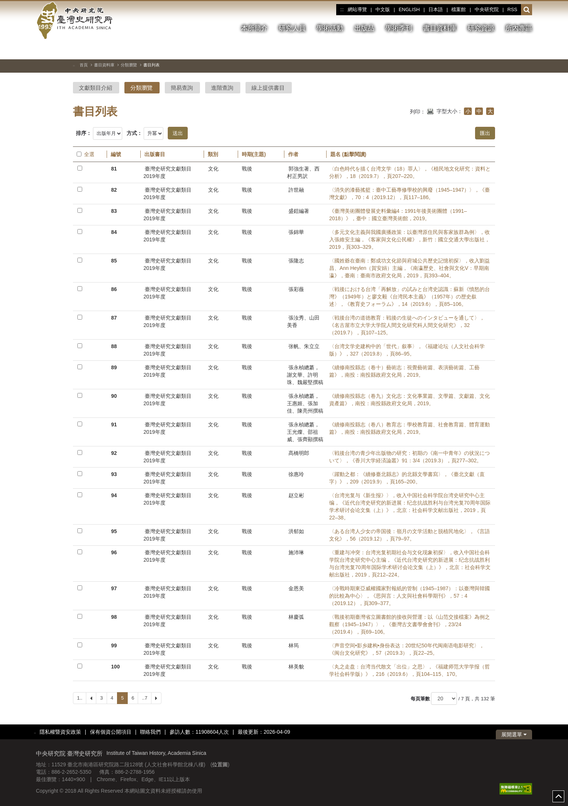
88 (114, 346)
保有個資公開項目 (110, 732)
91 (114, 424)
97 (114, 588)
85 (114, 261)
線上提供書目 (268, 88)
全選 (85, 154)
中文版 (382, 9)
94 (114, 495)
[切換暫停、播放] (499, 49)
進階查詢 (222, 88)
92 (114, 453)
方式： (134, 133)
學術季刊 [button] (398, 28)
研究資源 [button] (481, 28)
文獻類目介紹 (95, 88)
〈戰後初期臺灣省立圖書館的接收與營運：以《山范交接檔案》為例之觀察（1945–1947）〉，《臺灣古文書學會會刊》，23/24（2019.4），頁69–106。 (409, 624)
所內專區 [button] (518, 28)
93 (114, 474)
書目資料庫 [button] (440, 28)
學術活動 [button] (330, 28)
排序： (83, 133)
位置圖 (220, 764)
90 (114, 396)
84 (114, 232)
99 (114, 645)
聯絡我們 (150, 732)
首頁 (84, 65)
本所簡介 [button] (254, 28)
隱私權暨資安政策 (60, 732)
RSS (512, 9)
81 (114, 169)
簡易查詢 (182, 88)
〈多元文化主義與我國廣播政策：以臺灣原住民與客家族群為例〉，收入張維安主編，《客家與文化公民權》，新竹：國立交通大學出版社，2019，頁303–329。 (409, 239)
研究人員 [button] (292, 28)
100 (115, 667)
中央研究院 (487, 9)
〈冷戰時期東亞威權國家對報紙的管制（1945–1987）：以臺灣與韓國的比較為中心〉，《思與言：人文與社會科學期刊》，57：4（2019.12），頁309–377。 (409, 595)
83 (114, 211)
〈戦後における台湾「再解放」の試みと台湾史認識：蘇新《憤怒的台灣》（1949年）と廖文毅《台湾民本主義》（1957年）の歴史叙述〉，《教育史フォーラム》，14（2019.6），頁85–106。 (409, 296)
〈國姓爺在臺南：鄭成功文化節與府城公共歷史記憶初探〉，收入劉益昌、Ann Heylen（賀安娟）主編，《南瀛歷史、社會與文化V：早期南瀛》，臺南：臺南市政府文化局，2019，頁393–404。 (409, 268)
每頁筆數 (420, 698)
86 (114, 289)
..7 (144, 698)
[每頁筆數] (444, 698)
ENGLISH (409, 9)
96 (114, 552)
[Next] (156, 698)
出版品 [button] (364, 28)
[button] (527, 10)
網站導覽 (357, 9)
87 (114, 318)
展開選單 (514, 734)
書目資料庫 (104, 65)
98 (114, 617)
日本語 (435, 9)
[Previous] (91, 698)
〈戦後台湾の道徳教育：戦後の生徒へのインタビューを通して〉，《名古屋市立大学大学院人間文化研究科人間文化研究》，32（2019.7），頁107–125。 (407, 325)
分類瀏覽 (129, 65)
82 (114, 190)
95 (114, 531)
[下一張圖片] (526, 49)
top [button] (558, 796)
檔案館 (458, 9)
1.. (79, 698)
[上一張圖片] (513, 49)
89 (114, 367)
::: (342, 9)
